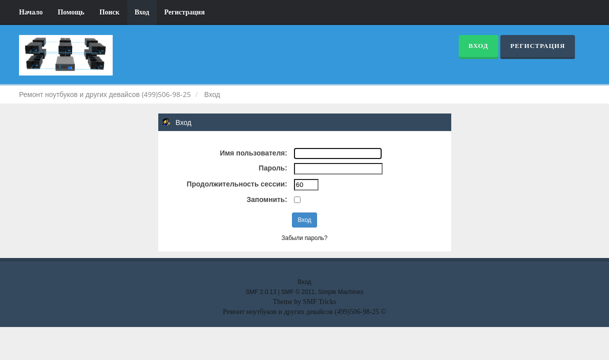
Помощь (71, 12)
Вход (142, 12)
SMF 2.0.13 (260, 292)
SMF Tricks (320, 302)
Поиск (109, 12)
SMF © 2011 (298, 292)
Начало (31, 12)
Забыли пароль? (304, 238)
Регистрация (184, 12)
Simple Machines (341, 292)
